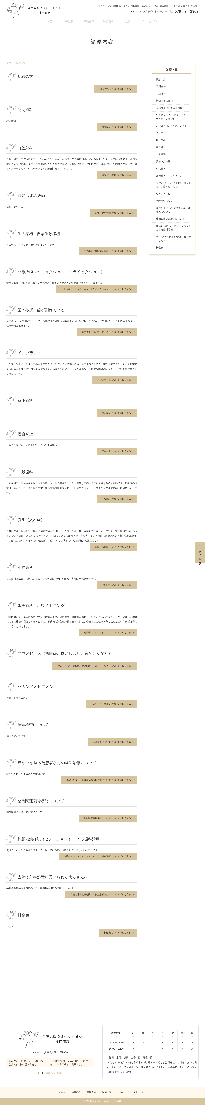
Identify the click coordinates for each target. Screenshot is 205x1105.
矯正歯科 (161, 141)
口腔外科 (161, 94)
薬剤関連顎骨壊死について (170, 220)
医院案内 (88, 22)
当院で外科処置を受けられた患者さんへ (173, 241)
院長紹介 (69, 22)
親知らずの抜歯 (164, 101)
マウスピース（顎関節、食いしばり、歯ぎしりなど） (173, 186)
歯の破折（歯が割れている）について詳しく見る (104, 332)
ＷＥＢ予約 (200, 552)
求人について (150, 22)
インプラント (163, 133)
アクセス (127, 22)
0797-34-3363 (54, 1073)
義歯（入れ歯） (164, 162)
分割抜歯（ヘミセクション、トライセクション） (173, 117)
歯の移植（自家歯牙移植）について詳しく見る (105, 251)
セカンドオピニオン (167, 195)
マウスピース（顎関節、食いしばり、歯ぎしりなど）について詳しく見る (91, 666)
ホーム (50, 22)
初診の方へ (162, 79)
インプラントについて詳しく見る (113, 380)
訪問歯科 (161, 86)
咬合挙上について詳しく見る (115, 451)
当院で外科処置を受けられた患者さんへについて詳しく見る (98, 894)
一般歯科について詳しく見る (115, 499)
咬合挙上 (161, 148)
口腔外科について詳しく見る (115, 175)
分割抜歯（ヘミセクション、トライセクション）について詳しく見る (93, 289)
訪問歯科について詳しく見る (115, 127)
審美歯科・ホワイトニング (170, 177)
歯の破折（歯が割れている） (171, 126)
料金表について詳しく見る (116, 932)
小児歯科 (161, 169)
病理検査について (165, 202)
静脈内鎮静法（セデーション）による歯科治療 (173, 230)
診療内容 (108, 22)
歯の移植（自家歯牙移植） (170, 108)
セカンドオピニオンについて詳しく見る (109, 704)
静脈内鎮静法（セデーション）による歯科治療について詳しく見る (95, 856)
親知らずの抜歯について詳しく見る (111, 213)
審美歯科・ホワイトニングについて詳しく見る (105, 632)
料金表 (159, 250)
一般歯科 (161, 155)
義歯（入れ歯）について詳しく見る (111, 546)
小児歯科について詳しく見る (115, 584)
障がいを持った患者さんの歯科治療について (173, 211)
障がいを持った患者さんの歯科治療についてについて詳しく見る (96, 780)
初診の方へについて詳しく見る (114, 89)
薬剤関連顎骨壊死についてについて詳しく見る (105, 818)
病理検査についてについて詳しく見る (110, 742)
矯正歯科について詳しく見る (115, 413)
